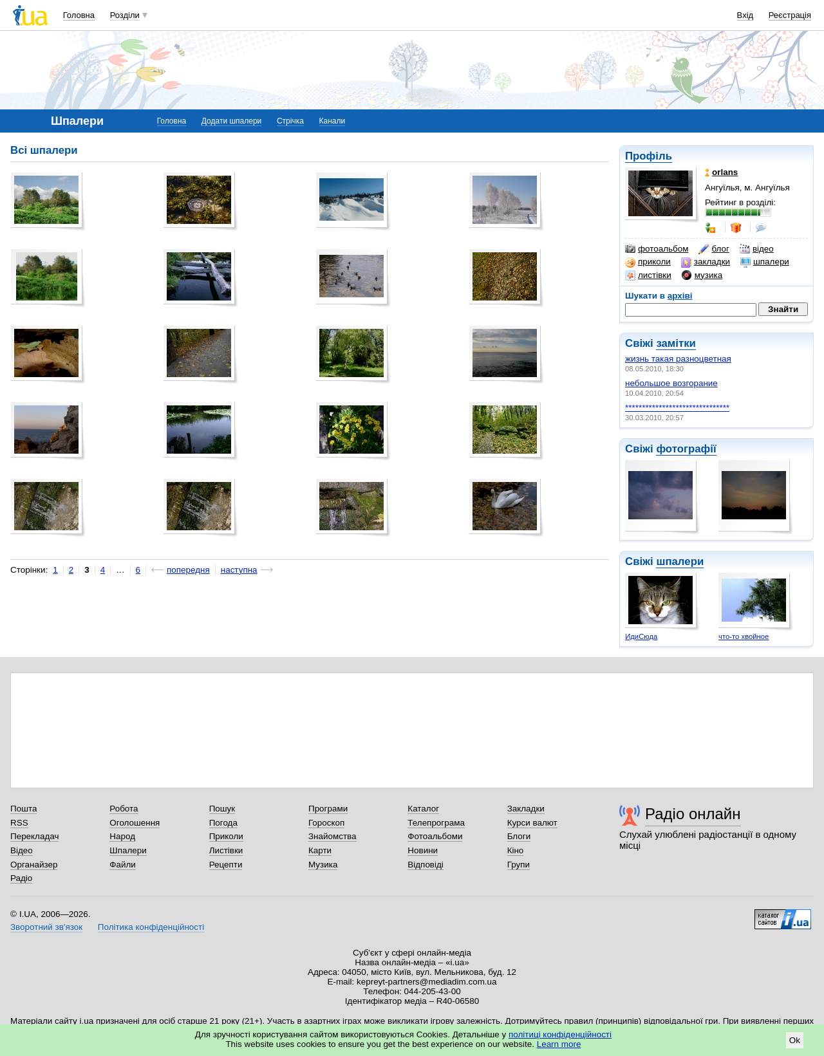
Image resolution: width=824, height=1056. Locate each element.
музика (702, 275)
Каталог (423, 808)
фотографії (686, 449)
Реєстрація (790, 15)
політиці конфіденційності (560, 1034)
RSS (19, 823)
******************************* (677, 407)
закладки (705, 262)
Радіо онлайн (693, 813)
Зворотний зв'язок (46, 927)
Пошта (23, 808)
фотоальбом (656, 249)
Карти (320, 850)
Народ (122, 836)
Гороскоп (326, 823)
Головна (79, 15)
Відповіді (425, 864)
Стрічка (290, 120)
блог (713, 249)
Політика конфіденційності (151, 927)
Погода (223, 823)
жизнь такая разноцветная (678, 359)
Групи (518, 864)
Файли (122, 864)
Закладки (526, 808)
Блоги (519, 836)
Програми (328, 808)
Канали (332, 120)
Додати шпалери (231, 120)
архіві (680, 296)
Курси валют (532, 823)
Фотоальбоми (434, 836)
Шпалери (127, 850)
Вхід (745, 15)
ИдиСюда (641, 636)
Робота (123, 808)
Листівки (226, 850)
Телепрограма (436, 823)
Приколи (226, 836)
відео (757, 249)
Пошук (222, 808)
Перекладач (34, 836)
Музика (322, 864)
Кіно (515, 850)
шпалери (764, 262)
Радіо (21, 878)
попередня (188, 570)
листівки (648, 275)
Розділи (125, 15)
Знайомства (332, 836)
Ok (794, 1040)
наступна (239, 570)
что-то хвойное (743, 636)
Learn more (559, 1044)
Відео (21, 850)
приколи (648, 262)
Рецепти (226, 864)
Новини (422, 850)
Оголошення (134, 823)
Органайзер (33, 864)
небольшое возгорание (671, 383)
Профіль (648, 156)
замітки (676, 343)
